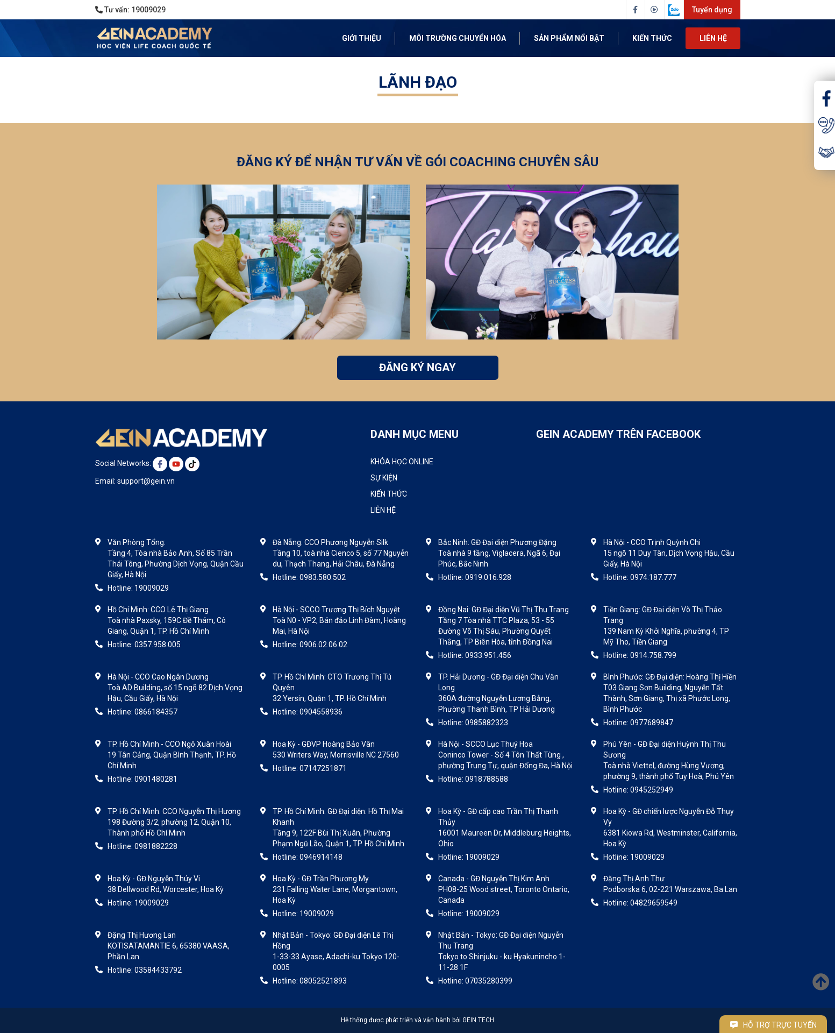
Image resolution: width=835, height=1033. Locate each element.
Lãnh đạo (418, 82)
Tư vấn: (130, 9)
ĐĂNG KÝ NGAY (417, 367)
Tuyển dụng (712, 9)
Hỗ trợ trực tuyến (773, 1025)
